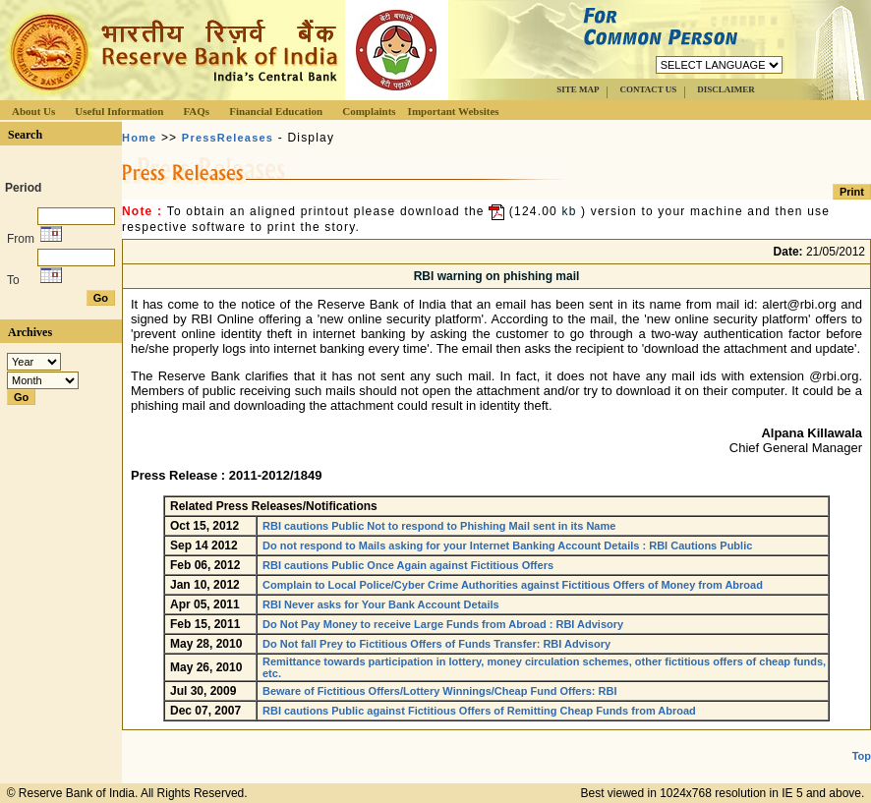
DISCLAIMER (726, 89)
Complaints (368, 111)
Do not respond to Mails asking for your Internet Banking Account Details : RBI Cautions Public (507, 545)
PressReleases (227, 137)
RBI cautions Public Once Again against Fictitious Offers (407, 565)
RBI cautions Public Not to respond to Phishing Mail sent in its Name (438, 526)
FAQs (196, 111)
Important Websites (453, 111)
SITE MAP (577, 89)
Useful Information (119, 111)
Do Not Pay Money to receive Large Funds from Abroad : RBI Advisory (442, 624)
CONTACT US (647, 89)
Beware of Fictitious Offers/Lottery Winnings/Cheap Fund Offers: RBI (439, 691)
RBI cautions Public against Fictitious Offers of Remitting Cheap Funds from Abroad (479, 711)
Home (139, 137)
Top (861, 756)
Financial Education (275, 111)
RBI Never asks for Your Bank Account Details (380, 604)
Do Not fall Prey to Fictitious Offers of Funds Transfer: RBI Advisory (436, 644)
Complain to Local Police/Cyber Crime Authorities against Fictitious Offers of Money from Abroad (512, 585)
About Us (33, 111)
